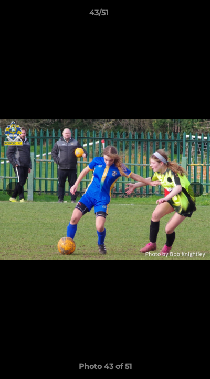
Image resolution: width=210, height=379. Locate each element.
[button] (172, 15)
